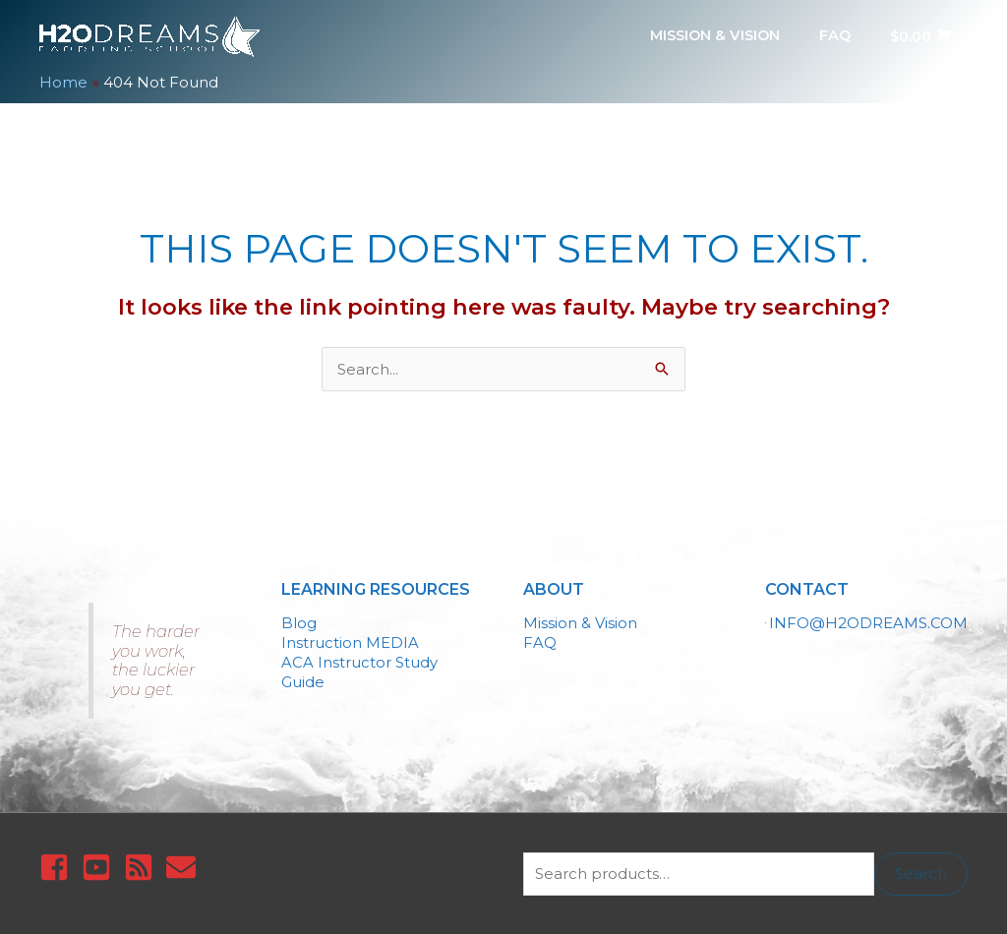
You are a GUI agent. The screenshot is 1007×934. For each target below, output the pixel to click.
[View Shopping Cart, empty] (916, 36)
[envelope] (185, 866)
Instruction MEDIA (350, 640)
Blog (299, 622)
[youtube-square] (101, 866)
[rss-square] (143, 866)
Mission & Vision (580, 622)
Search (921, 872)
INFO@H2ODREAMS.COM (868, 622)
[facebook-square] (58, 866)
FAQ (540, 640)
